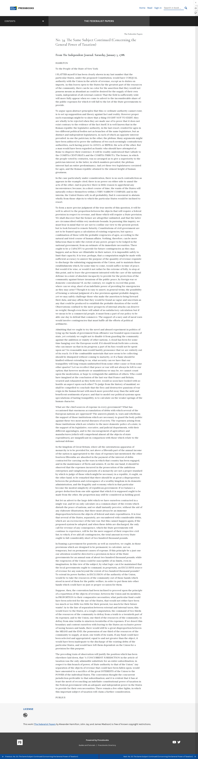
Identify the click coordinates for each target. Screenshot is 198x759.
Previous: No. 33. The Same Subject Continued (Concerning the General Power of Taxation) (40, 756)
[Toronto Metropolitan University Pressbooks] (23, 8)
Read (149, 7)
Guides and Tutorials (87, 745)
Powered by (97, 740)
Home (142, 7)
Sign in (158, 7)
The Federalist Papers (45, 724)
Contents (24, 21)
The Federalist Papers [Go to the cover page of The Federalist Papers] (99, 21)
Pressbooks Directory (107, 745)
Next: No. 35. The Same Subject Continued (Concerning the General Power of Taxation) (159, 756)
